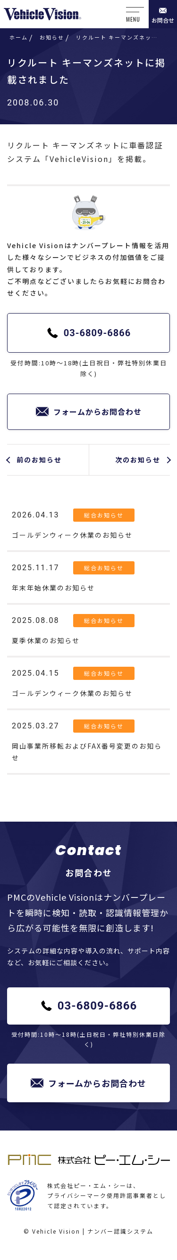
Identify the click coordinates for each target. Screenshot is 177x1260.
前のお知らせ (39, 459)
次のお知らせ (137, 459)
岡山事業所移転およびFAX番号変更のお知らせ (87, 751)
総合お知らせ (104, 515)
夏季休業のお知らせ (46, 640)
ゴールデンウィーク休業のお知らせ (72, 535)
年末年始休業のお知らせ (53, 587)
